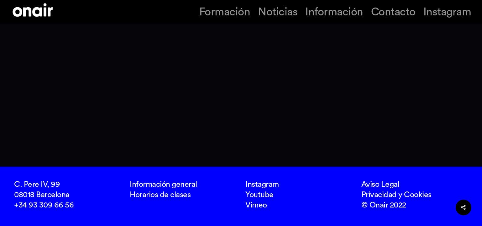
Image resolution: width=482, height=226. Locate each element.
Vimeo (256, 205)
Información (334, 12)
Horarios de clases (160, 195)
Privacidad (379, 195)
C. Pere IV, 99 (37, 184)
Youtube (259, 195)
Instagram (447, 12)
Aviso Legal (380, 184)
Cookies (418, 195)
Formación (224, 12)
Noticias (277, 12)
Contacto (393, 12)
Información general (163, 184)
